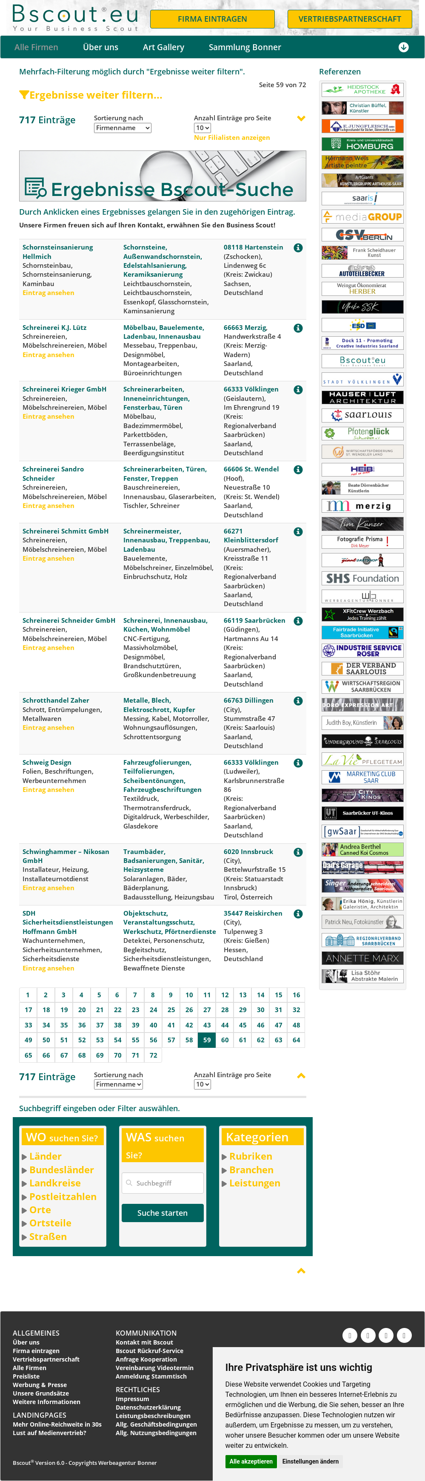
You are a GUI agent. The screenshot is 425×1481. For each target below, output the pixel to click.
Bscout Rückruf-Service (149, 1351)
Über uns (100, 47)
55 (136, 1040)
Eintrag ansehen (48, 292)
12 (225, 994)
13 (243, 994)
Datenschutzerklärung (148, 1407)
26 (189, 1009)
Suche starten (162, 1213)
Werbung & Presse (40, 1385)
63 (278, 1040)
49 (28, 1040)
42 (189, 1025)
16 (296, 994)
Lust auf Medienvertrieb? (49, 1433)
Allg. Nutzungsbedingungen (156, 1433)
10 (189, 994)
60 (225, 1040)
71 (136, 1055)
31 (278, 1009)
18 (46, 1009)
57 (171, 1040)
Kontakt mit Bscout (144, 1342)
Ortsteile (50, 1222)
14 (261, 994)
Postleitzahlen (63, 1196)
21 (100, 1009)
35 (64, 1025)
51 (64, 1040)
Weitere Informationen (46, 1402)
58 (189, 1040)
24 (153, 1009)
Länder (45, 1155)
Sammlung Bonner (245, 47)
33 (28, 1025)
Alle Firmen (36, 47)
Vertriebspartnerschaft (46, 1359)
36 (82, 1025)
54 (118, 1040)
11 (207, 994)
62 (261, 1040)
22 (118, 1009)
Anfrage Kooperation (146, 1359)
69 (100, 1055)
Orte (40, 1209)
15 (278, 994)
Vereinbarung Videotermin (155, 1368)
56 (153, 1040)
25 (171, 1009)
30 (261, 1009)
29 (243, 1009)
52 (82, 1040)
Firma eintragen (36, 1351)
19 (64, 1009)
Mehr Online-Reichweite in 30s (57, 1424)
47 (278, 1025)
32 (296, 1009)
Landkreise (55, 1182)
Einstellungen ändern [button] (310, 1461)
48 (296, 1025)
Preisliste (26, 1376)
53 (100, 1040)
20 (82, 1009)
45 (243, 1025)
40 (153, 1025)
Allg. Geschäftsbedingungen (156, 1424)
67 (64, 1055)
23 (136, 1009)
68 (82, 1055)
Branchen (251, 1169)
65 (28, 1055)
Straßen (48, 1236)
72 (153, 1055)
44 (225, 1025)
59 (207, 1040)
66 (46, 1055)
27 (207, 1009)
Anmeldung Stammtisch (151, 1376)
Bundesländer (61, 1169)
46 (261, 1025)
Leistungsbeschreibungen (153, 1416)
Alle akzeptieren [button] (251, 1461)
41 (171, 1025)
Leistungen (254, 1182)
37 (100, 1025)
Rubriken (250, 1155)
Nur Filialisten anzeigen (232, 137)
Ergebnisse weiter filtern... (91, 95)
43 (207, 1025)
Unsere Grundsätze (41, 1393)
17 (28, 1009)
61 (243, 1040)
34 (46, 1025)
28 (225, 1009)
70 (118, 1055)
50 (46, 1040)
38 (118, 1025)
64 (296, 1040)
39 (136, 1025)
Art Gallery (163, 47)
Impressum (132, 1399)
